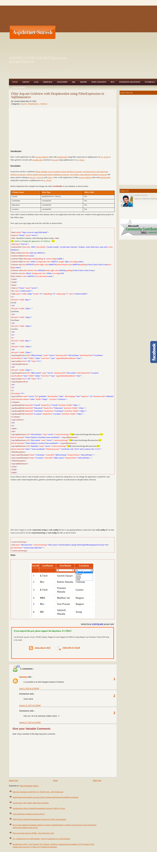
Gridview (47, 82)
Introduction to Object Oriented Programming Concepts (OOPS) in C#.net (39, 808)
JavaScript (62, 82)
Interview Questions (129, 82)
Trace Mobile (19, 88)
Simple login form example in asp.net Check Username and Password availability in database (46, 797)
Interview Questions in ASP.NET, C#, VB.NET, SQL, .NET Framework (38, 792)
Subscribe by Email (68, 648)
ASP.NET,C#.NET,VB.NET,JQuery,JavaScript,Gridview (38, 60)
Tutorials (150, 82)
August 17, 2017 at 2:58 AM (30, 705)
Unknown (23, 677)
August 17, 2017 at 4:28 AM (30, 722)
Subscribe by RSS (40, 648)
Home (15, 82)
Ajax (36, 82)
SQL (73, 82)
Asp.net (24, 104)
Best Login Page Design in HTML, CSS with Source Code (33, 833)
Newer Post (13, 781)
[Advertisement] (103, 32)
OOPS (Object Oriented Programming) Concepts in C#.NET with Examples (39, 819)
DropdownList (33, 104)
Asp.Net (25, 82)
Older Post (97, 781)
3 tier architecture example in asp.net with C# (29, 814)
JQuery (83, 82)
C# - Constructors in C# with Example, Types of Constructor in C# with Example (41, 839)
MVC (113, 82)
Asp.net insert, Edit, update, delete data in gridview (31, 803)
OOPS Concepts (98, 82)
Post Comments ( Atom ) (29, 786)
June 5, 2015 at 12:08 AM (29, 688)
